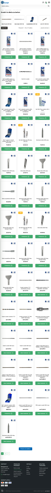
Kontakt (28, 474)
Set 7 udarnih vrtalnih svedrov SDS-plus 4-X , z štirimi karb (8, 141)
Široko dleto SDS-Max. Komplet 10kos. (8, 288)
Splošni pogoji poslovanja (42, 470)
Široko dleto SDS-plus (42, 171)
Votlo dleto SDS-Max (42, 227)
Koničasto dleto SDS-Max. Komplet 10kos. (25, 259)
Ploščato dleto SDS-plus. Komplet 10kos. (42, 199)
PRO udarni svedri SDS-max (42, 405)
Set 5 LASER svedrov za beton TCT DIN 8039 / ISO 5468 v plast (42, 50)
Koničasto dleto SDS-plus (42, 140)
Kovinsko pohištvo (18, 473)
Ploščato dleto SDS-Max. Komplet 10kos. (42, 259)
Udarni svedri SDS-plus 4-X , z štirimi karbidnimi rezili (25, 406)
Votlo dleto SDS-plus (25, 171)
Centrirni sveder (25, 79)
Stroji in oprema (17, 471)
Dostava (41, 475)
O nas (28, 466)
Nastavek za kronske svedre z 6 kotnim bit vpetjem (42, 317)
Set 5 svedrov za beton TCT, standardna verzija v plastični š (8, 50)
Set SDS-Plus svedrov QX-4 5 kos (42, 110)
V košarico (8, 57)
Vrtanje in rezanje (18, 469)
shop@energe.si (6, 474)
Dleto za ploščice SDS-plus (8, 198)
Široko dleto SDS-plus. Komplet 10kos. (8, 228)
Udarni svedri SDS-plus (8, 345)
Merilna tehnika (17, 474)
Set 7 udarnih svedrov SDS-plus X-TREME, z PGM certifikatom (8, 110)
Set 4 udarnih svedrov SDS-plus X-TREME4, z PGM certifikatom (25, 110)
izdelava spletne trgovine (39, 491)
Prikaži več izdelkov (25, 448)
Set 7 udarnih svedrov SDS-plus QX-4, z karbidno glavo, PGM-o (8, 406)
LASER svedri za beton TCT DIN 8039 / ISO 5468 (42, 288)
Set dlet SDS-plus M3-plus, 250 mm (25, 140)
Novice (28, 472)
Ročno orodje (17, 468)
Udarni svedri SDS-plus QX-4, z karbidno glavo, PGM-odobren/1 (25, 376)
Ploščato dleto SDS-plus (8, 171)
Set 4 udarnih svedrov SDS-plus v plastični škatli (42, 79)
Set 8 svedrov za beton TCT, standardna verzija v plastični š (25, 50)
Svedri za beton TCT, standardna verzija (25, 288)
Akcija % (16, 476)
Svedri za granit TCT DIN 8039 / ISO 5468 (25, 317)
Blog (28, 470)
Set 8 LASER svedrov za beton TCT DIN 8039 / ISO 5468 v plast (8, 80)
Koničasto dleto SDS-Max (8, 435)
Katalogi (28, 468)
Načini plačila (42, 473)
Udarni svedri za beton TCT (8, 316)
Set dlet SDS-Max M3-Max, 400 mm (25, 228)
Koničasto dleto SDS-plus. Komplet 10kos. (25, 199)
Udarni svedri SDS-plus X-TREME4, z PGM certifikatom (42, 346)
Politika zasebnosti (43, 468)
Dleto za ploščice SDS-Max (8, 258)
